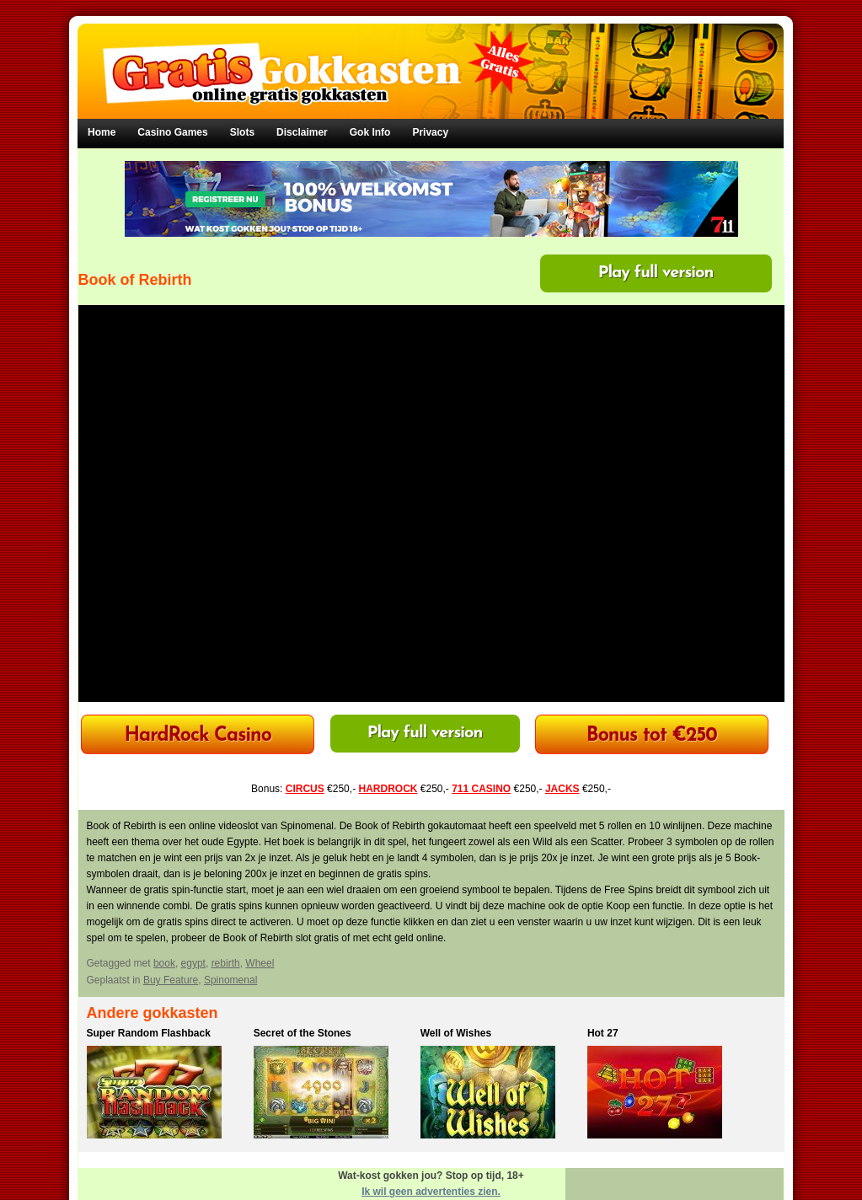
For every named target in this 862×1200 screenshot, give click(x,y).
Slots (242, 132)
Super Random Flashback (149, 1033)
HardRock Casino (197, 736)
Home (101, 132)
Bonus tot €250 (651, 736)
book (164, 963)
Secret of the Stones (302, 1033)
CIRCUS (305, 789)
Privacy (430, 132)
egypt (193, 963)
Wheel (259, 963)
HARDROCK (387, 789)
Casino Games (172, 132)
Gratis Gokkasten (431, 59)
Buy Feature (170, 980)
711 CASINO (481, 789)
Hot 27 (602, 1033)
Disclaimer (302, 132)
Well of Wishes (455, 1033)
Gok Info (370, 132)
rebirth (225, 963)
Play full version (656, 273)
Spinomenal (230, 980)
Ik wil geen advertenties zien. (431, 1191)
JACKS (562, 789)
